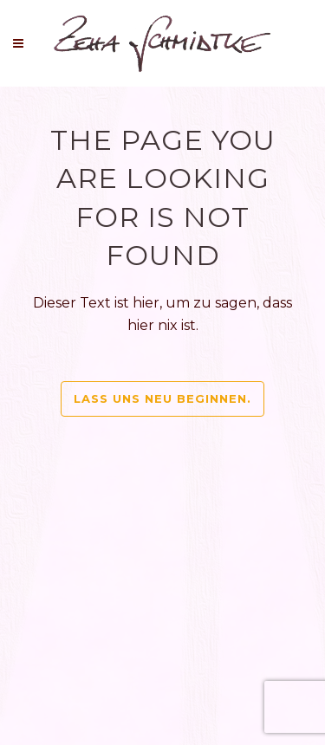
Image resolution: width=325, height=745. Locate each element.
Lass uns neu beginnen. (162, 398)
